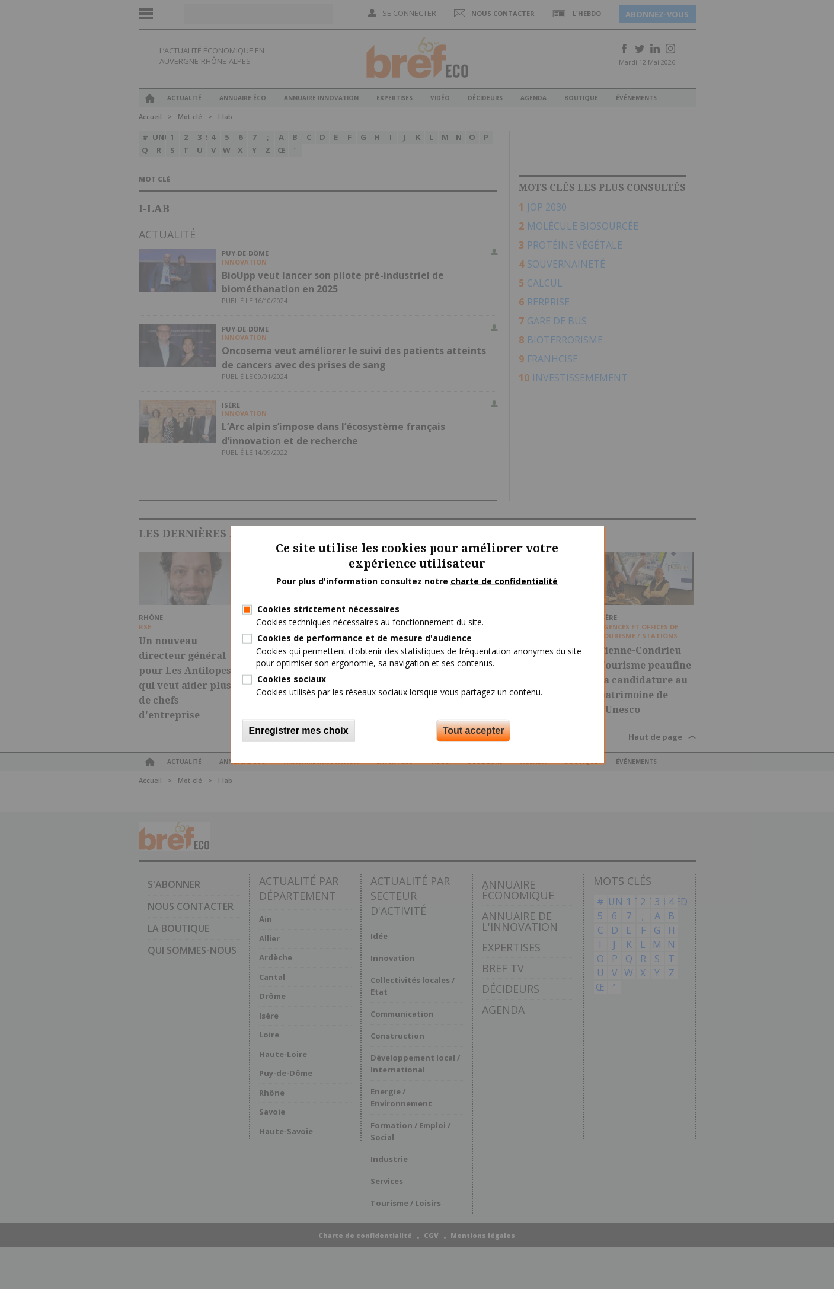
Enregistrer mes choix (299, 730)
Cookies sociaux (291, 678)
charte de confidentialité (504, 581)
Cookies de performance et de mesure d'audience (364, 638)
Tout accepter (473, 730)
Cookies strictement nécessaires (328, 609)
